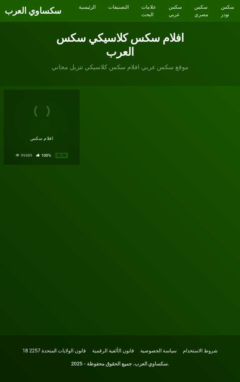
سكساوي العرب (33, 10)
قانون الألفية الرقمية (113, 351)
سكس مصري (201, 10)
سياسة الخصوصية (158, 351)
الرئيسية (87, 7)
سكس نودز (227, 10)
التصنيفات (118, 7)
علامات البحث (149, 10)
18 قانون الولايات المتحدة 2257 (54, 351)
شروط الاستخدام (200, 351)
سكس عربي (175, 10)
